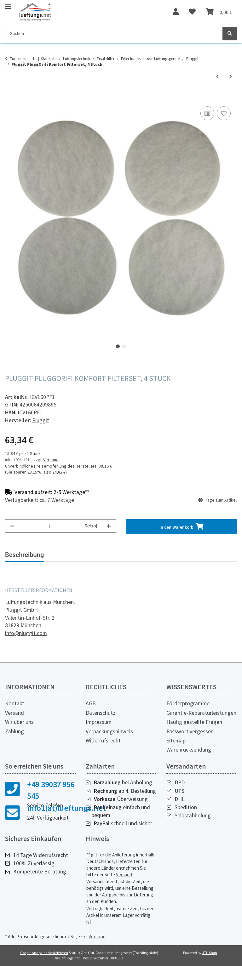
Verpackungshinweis (109, 731)
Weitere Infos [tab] (174, 555)
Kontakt (14, 703)
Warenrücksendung (188, 749)
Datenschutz (100, 712)
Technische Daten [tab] (79, 555)
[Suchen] (114, 33)
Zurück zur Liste (22, 58)
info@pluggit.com (26, 633)
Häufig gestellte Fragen (194, 722)
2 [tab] (124, 346)
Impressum (99, 722)
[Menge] (49, 526)
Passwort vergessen (190, 731)
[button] (176, 12)
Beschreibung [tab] (24, 555)
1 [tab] (118, 346)
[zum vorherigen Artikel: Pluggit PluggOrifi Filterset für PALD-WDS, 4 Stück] (217, 76)
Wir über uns (19, 722)
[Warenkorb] (219, 12)
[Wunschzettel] (192, 12)
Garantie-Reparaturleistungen (201, 712)
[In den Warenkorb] (10, 97)
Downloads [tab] (130, 555)
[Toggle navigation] (8, 4)
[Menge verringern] (12, 526)
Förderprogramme (188, 703)
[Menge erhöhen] (109, 526)
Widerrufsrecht (103, 740)
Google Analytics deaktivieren (44, 952)
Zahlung (14, 731)
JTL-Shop (209, 952)
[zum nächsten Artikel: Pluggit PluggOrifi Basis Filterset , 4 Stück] (230, 76)
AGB (91, 703)
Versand (51, 460)
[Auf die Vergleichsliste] (207, 113)
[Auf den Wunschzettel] (224, 113)
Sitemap (176, 740)
